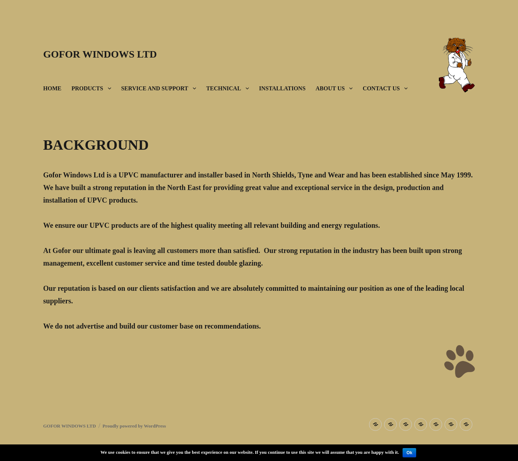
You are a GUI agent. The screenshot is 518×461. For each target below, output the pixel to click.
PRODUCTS (87, 88)
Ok (409, 452)
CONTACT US (381, 88)
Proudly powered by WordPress (134, 426)
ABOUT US (330, 88)
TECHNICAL (223, 88)
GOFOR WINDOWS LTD (100, 54)
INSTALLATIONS (282, 88)
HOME (52, 88)
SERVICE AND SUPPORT (154, 88)
